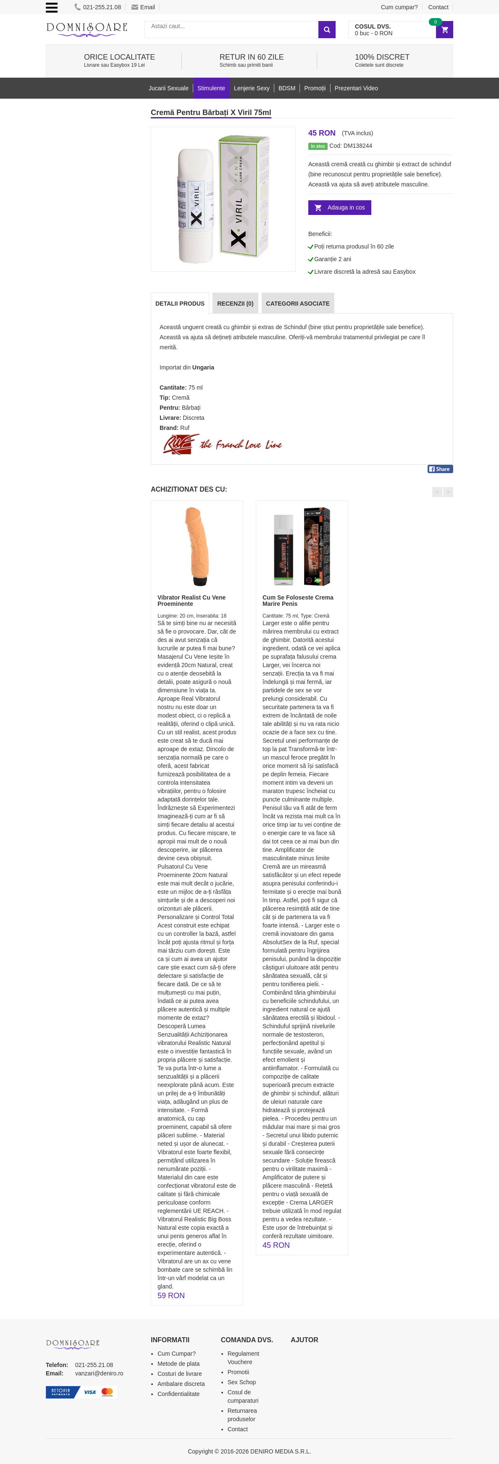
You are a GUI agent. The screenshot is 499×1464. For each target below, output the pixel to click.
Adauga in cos (346, 207)
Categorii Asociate (298, 303)
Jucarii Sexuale (169, 88)
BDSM (286, 88)
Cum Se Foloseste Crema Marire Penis (298, 600)
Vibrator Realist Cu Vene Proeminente (192, 600)
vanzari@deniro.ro (99, 1373)
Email (143, 7)
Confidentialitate (179, 1394)
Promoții (315, 88)
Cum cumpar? (399, 7)
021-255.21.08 (97, 7)
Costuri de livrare (180, 1373)
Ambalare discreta (181, 1383)
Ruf (184, 427)
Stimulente (211, 88)
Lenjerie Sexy (252, 88)
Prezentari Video (356, 88)
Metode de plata (179, 1363)
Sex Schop (242, 1382)
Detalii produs (180, 303)
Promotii (238, 1372)
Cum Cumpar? (177, 1353)
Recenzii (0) (235, 303)
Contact (438, 7)
